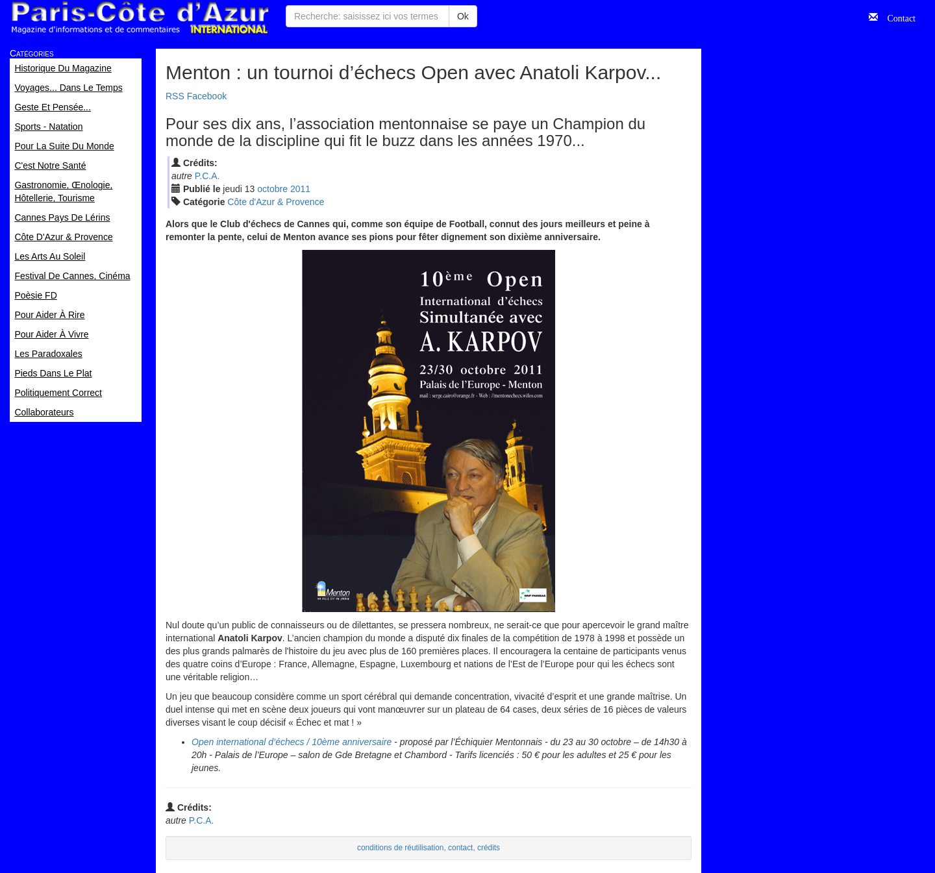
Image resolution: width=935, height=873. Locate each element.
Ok (463, 16)
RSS (175, 96)
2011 (300, 189)
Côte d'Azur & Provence (275, 202)
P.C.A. (207, 176)
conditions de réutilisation (400, 847)
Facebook (207, 96)
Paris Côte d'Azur (139, 18)
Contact (897, 17)
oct (272, 189)
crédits (488, 847)
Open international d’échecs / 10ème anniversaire (292, 742)
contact (460, 847)
